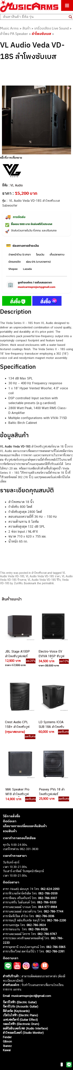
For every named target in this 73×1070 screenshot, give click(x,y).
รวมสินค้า (10, 831)
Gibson (7, 1041)
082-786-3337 (47, 898)
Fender (7, 1037)
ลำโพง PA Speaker (14, 33)
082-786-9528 (38, 929)
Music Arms (9, 28)
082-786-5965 (55, 947)
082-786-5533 (46, 902)
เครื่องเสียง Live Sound (51, 28)
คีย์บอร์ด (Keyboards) (16, 1011)
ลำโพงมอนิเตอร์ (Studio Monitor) (23, 1032)
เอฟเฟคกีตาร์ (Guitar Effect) (20, 1019)
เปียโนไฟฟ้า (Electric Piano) (20, 1015)
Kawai (7, 1050)
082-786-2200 (56, 920)
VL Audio (16, 185)
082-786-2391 (55, 951)
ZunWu (18, 583)
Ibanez (7, 1045)
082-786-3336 (45, 916)
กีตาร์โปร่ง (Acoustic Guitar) (20, 1006)
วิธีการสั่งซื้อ (11, 816)
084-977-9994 (47, 907)
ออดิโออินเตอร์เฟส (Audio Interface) (25, 1028)
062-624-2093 (50, 889)
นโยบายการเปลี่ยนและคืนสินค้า (25, 826)
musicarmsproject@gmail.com (36, 287)
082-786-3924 (36, 925)
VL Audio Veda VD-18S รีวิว (44, 579)
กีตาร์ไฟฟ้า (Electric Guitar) (20, 1002)
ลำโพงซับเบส (41, 33)
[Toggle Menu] (67, 5)
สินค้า (26, 28)
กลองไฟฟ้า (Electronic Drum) (21, 1024)
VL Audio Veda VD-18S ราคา (43, 576)
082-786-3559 (47, 893)
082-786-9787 (47, 934)
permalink (48, 583)
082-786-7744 (53, 911)
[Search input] (35, 17)
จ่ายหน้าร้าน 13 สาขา (19, 255)
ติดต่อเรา (9, 821)
